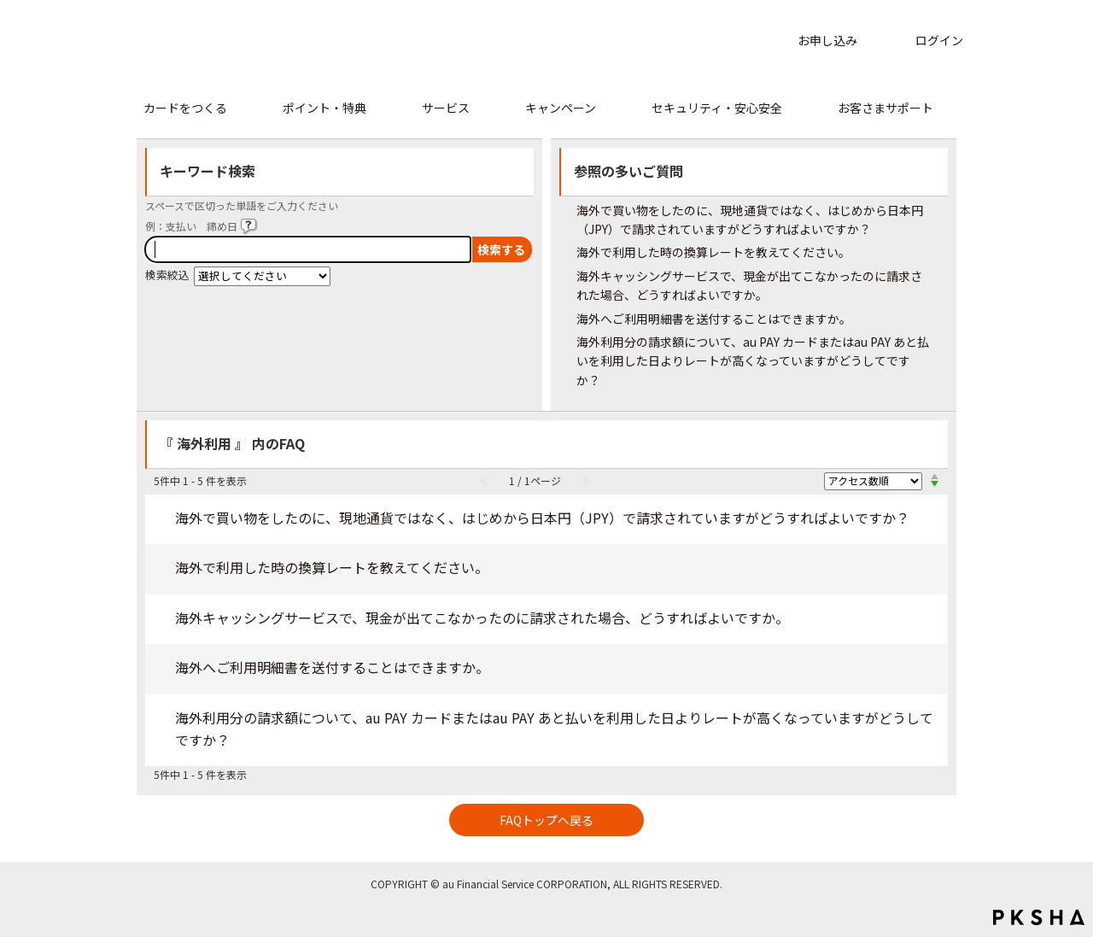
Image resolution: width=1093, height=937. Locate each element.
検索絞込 (167, 274)
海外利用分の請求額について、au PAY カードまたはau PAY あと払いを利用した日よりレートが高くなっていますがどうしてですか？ (752, 361)
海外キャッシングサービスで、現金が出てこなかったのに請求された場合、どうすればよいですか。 (482, 617)
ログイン (939, 40)
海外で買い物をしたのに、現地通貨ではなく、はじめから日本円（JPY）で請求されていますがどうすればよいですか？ (542, 517)
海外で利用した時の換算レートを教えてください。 (713, 252)
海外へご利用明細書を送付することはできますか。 (713, 318)
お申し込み (827, 40)
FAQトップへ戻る (546, 820)
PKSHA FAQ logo (1038, 917)
